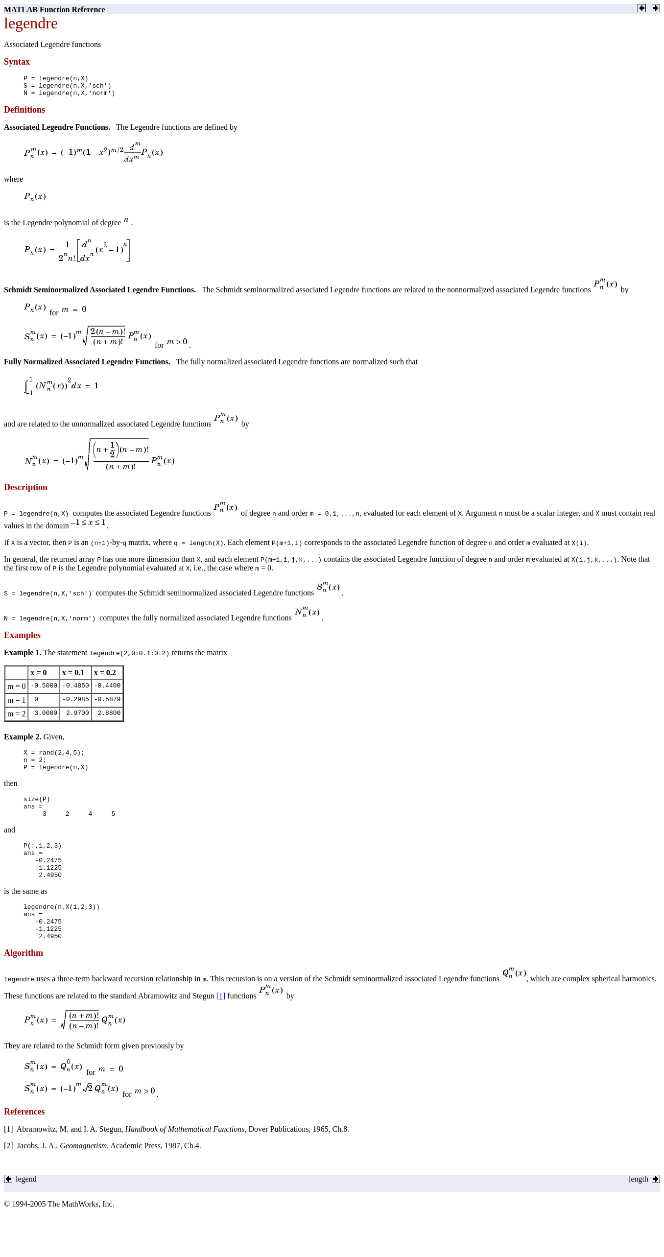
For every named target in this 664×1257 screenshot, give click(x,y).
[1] (221, 1024)
